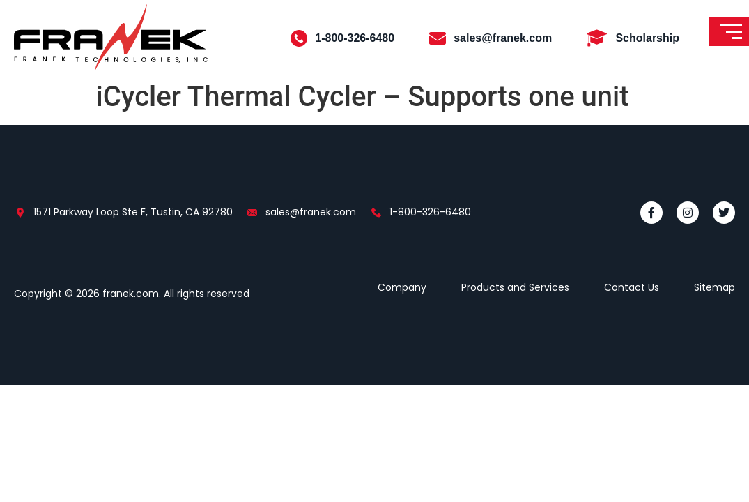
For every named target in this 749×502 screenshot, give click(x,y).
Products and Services (515, 287)
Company (402, 287)
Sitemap (714, 287)
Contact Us (631, 287)
